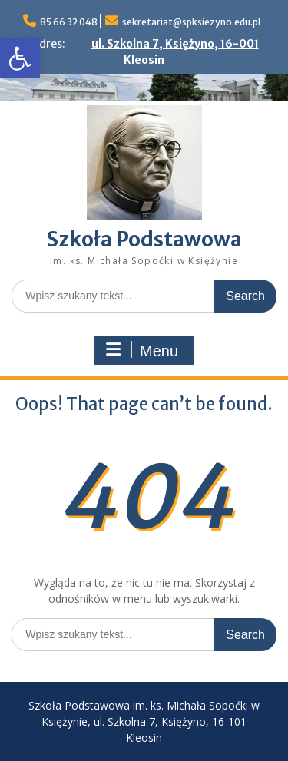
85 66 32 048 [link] (69, 22)
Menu (142, 350)
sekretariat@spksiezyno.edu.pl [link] (191, 22)
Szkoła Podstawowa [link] (144, 239)
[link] (20, 58)
